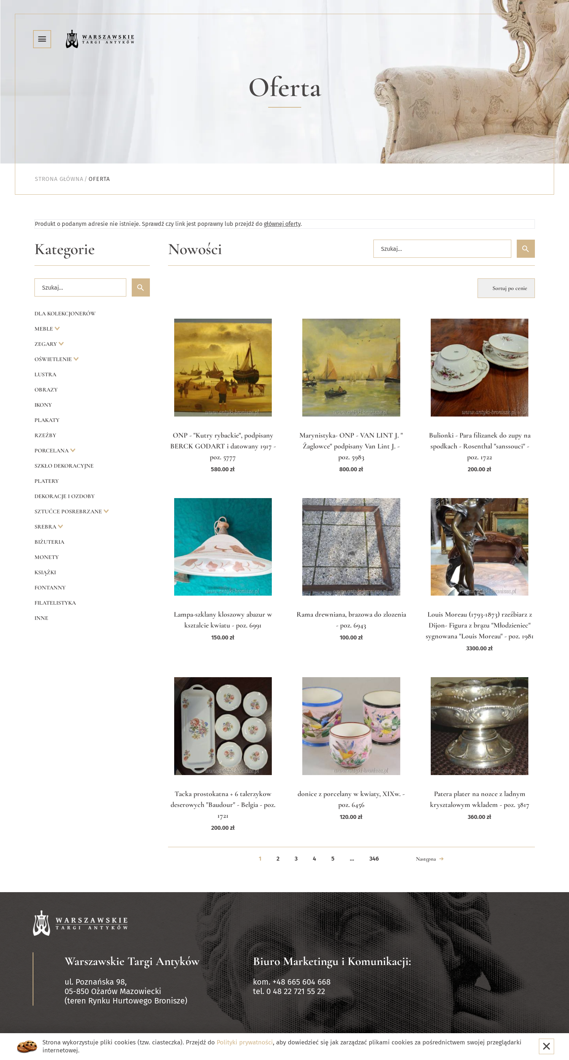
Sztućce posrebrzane (68, 511)
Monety (46, 557)
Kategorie (64, 249)
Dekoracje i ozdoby (64, 496)
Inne (41, 618)
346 (374, 858)
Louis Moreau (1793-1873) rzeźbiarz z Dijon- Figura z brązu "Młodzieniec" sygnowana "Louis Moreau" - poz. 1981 (480, 625)
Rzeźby (45, 435)
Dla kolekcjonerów (65, 313)
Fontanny (50, 587)
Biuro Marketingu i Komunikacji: (332, 961)
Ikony (43, 405)
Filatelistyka (55, 602)
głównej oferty (282, 223)
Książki (45, 572)
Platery (46, 481)
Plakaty (47, 420)
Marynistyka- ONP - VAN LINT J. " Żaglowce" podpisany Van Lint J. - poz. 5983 (351, 446)
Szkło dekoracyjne (64, 465)
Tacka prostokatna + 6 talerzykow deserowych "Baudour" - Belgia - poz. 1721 (223, 805)
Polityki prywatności (245, 1042)
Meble (44, 328)
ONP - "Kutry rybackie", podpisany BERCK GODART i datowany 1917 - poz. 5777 (223, 446)
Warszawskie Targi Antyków (132, 961)
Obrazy (46, 389)
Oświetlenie (53, 359)
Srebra (46, 526)
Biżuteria (49, 542)
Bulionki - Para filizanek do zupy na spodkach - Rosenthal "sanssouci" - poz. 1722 (480, 446)
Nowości (195, 249)
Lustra (45, 374)
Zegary (46, 344)
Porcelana (52, 450)
